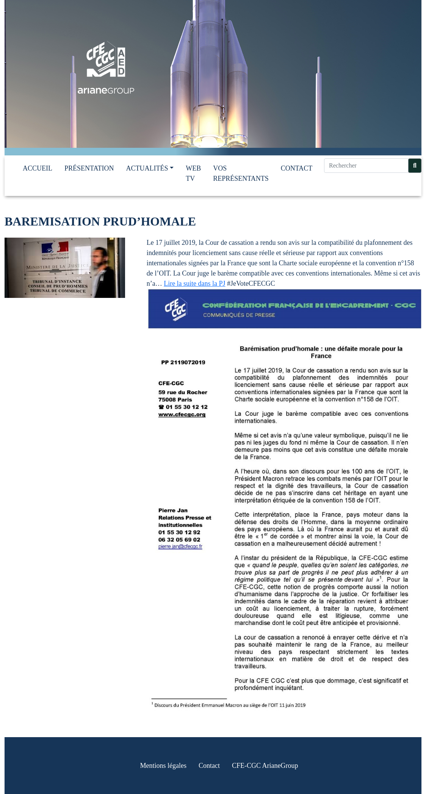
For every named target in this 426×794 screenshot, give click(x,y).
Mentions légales (163, 765)
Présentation (89, 168)
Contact (297, 168)
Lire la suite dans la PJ (194, 283)
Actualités (147, 168)
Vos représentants (241, 173)
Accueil (37, 168)
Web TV (193, 173)
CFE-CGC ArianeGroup (265, 765)
